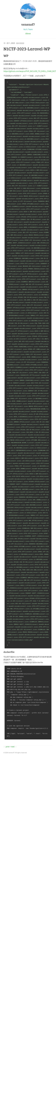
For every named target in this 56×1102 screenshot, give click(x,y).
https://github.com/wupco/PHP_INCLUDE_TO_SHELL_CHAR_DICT (29, 71)
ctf (17, 43)
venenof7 (28, 24)
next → (14, 747)
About (28, 33)
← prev (6, 747)
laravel (22, 43)
